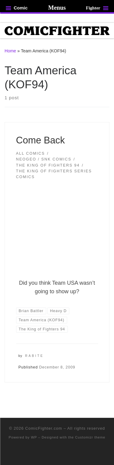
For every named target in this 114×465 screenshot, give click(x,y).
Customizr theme (90, 437)
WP (34, 437)
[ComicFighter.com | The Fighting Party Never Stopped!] (57, 30)
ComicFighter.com (43, 428)
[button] (57, 228)
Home (10, 50)
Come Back (40, 140)
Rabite (34, 356)
